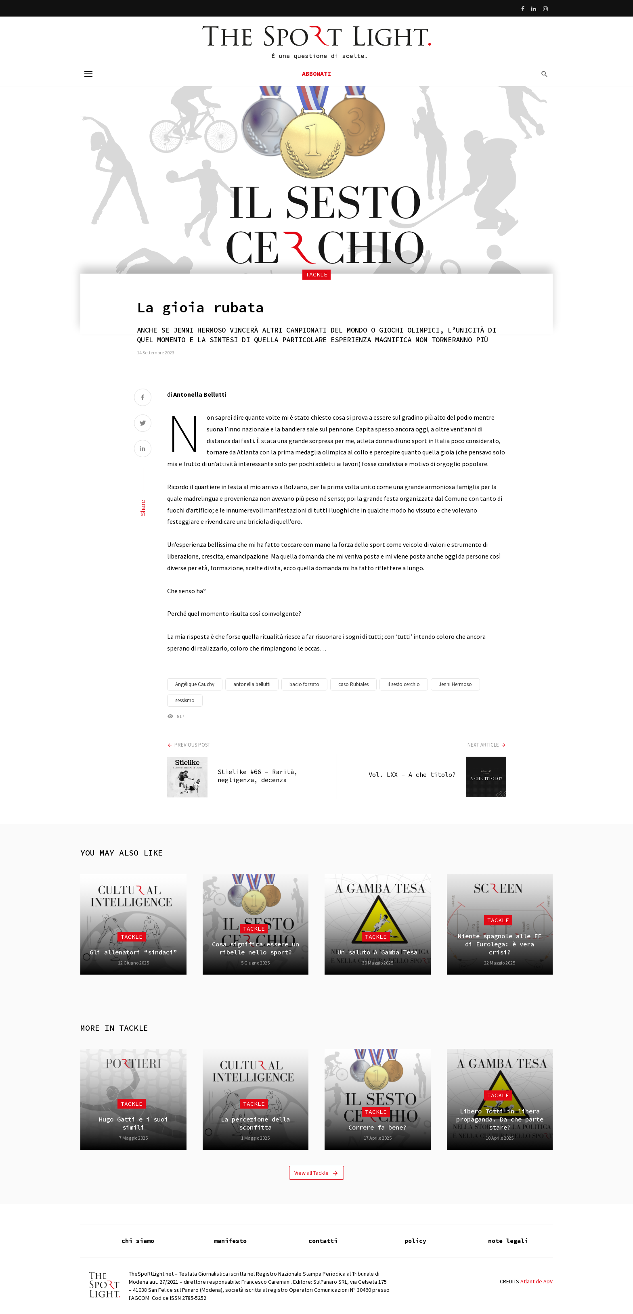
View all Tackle (316, 1173)
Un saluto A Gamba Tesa (377, 952)
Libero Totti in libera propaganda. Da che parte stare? (499, 1119)
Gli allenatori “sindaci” (133, 952)
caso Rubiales (353, 684)
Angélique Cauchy (194, 684)
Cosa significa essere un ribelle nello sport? (255, 948)
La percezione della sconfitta (255, 1123)
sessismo (185, 700)
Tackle (316, 274)
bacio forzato (304, 684)
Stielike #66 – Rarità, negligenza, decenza (258, 776)
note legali (508, 1241)
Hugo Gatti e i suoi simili (133, 1123)
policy (415, 1241)
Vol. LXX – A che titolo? (412, 774)
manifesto (230, 1241)
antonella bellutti (251, 684)
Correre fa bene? (377, 1127)
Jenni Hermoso (455, 684)
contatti (322, 1241)
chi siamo (138, 1241)
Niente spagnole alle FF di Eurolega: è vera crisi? (499, 944)
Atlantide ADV (536, 1281)
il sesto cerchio (404, 684)
